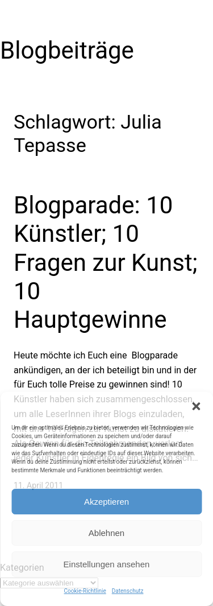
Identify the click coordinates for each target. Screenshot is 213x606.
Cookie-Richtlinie (85, 591)
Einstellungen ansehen (107, 564)
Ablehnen (106, 533)
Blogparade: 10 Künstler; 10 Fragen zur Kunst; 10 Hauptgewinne (106, 262)
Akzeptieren (106, 501)
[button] (196, 406)
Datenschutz (128, 591)
